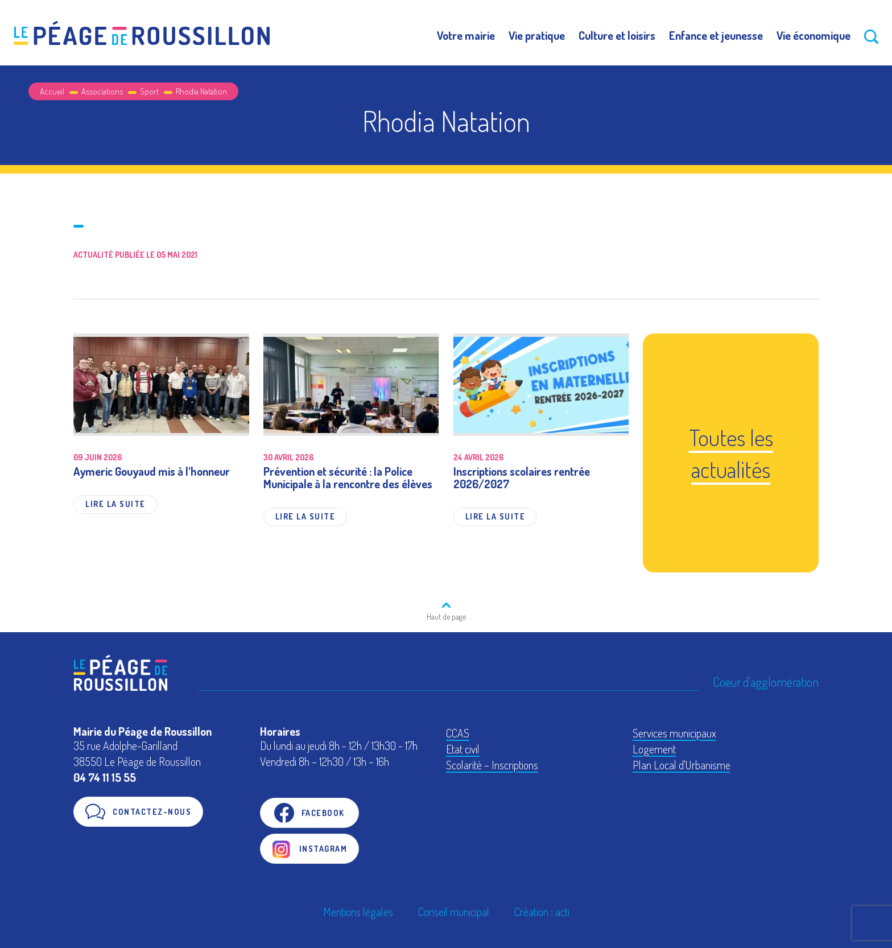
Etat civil (463, 748)
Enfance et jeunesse (716, 35)
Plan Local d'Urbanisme (681, 764)
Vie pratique (537, 35)
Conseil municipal (453, 911)
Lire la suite (115, 504)
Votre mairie (466, 35)
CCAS (457, 733)
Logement (654, 748)
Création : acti (541, 911)
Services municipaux (674, 733)
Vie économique (813, 35)
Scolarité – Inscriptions (492, 764)
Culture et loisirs (617, 35)
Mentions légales (358, 911)
